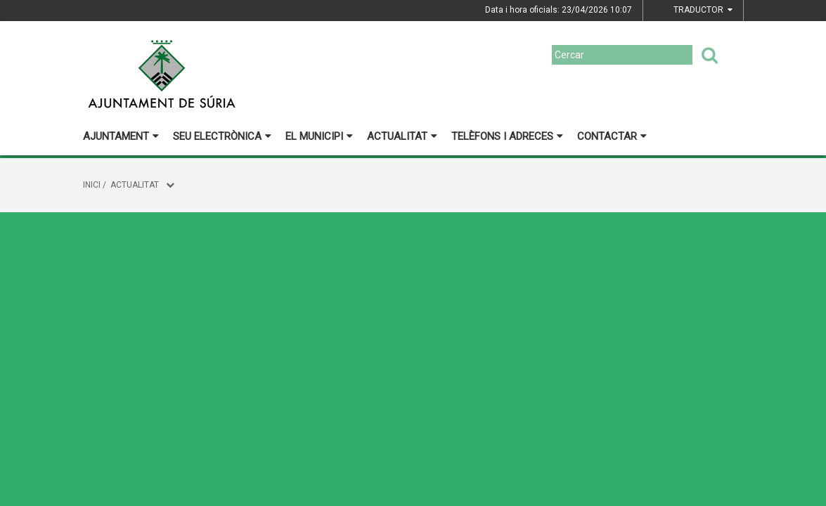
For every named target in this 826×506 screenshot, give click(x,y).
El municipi (319, 136)
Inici (92, 185)
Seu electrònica (222, 136)
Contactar (612, 136)
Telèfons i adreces (507, 136)
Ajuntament (121, 136)
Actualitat (402, 136)
